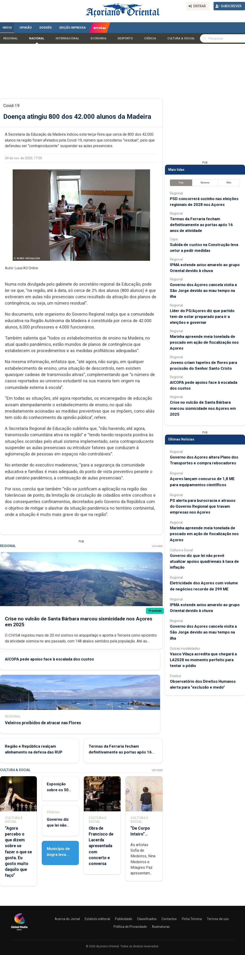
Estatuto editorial (97, 919)
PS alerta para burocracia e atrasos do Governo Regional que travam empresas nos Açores (202, 506)
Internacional (67, 38)
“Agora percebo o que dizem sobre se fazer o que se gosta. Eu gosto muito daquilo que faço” (18, 852)
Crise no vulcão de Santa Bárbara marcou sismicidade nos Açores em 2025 (203, 408)
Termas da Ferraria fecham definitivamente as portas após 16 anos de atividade (120, 752)
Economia (98, 38)
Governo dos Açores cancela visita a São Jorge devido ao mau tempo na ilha (203, 290)
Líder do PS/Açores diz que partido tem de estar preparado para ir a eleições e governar (202, 316)
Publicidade (123, 919)
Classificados (147, 919)
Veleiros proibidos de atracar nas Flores (43, 722)
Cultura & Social (181, 38)
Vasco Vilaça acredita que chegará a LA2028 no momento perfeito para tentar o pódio (203, 660)
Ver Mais (157, 546)
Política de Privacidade (130, 927)
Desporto (125, 38)
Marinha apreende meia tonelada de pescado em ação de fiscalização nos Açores (204, 342)
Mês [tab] (228, 182)
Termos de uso (218, 919)
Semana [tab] (205, 182)
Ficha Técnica (192, 919)
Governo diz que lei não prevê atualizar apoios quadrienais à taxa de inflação (204, 561)
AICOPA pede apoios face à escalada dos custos (49, 659)
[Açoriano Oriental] (19, 931)
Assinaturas (161, 927)
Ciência (150, 38)
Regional (10, 38)
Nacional (36, 38)
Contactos (169, 919)
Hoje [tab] (181, 182)
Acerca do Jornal (67, 919)
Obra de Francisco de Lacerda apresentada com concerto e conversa (101, 846)
